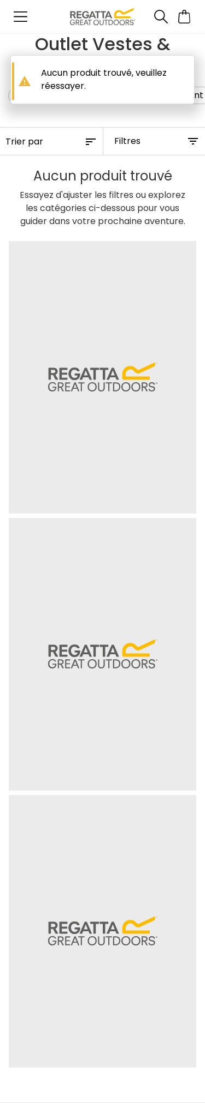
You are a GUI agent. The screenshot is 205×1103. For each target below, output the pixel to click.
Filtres (127, 141)
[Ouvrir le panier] (184, 16)
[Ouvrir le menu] (20, 16)
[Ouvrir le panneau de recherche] (161, 16)
